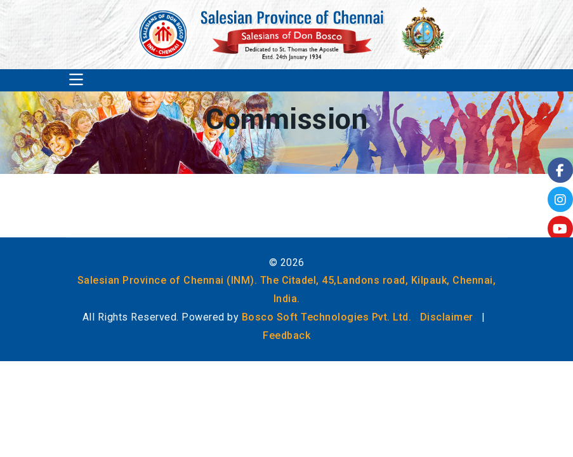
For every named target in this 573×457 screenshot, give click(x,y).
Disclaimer (446, 317)
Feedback (286, 335)
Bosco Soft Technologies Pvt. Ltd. (327, 317)
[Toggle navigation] (76, 80)
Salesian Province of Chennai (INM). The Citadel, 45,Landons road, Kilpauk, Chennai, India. (286, 289)
